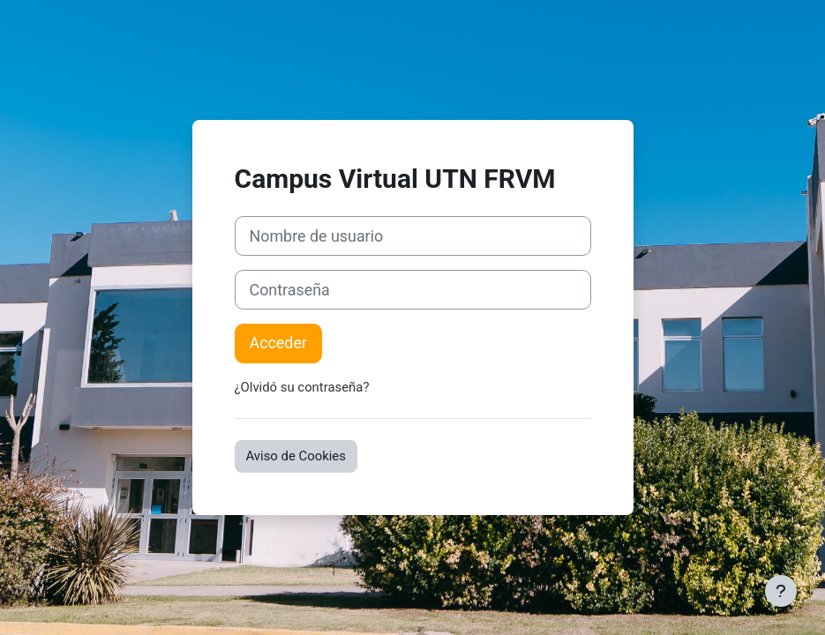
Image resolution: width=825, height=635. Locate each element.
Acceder (278, 342)
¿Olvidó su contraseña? (302, 387)
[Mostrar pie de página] (781, 591)
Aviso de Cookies (296, 456)
